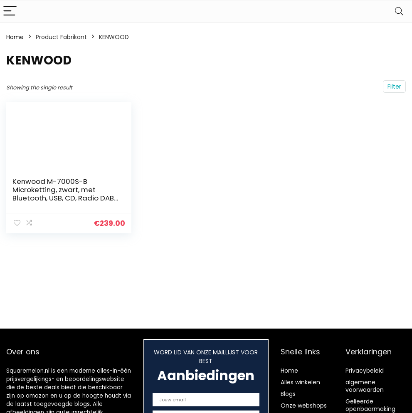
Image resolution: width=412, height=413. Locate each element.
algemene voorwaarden (364, 386)
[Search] (399, 11)
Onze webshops (304, 405)
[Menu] (10, 11)
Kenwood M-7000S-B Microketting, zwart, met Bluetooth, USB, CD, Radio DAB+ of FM (65, 193)
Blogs (288, 394)
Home (15, 37)
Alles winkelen (300, 382)
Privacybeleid (364, 370)
